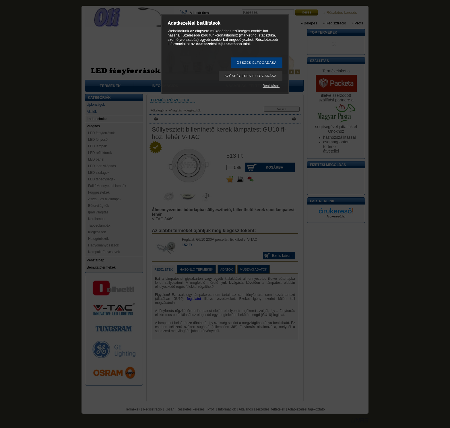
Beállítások (271, 86)
